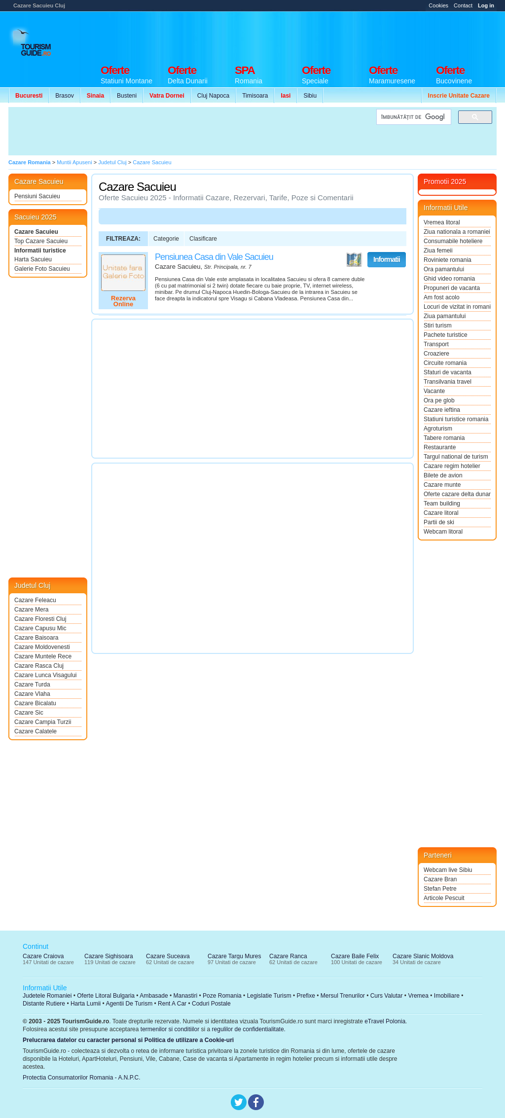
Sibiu (310, 95)
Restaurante (440, 447)
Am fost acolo (442, 297)
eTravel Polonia (384, 1021)
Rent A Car (172, 1003)
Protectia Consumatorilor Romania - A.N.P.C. (82, 1077)
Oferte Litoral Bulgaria (106, 995)
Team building (442, 503)
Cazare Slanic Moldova (423, 956)
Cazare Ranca (288, 956)
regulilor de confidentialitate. (249, 1029)
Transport (436, 344)
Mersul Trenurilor (343, 995)
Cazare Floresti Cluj (40, 618)
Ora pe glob (439, 400)
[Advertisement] (317, 35)
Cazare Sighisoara (108, 956)
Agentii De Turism (129, 1003)
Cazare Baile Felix (355, 956)
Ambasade (154, 995)
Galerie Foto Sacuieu (42, 268)
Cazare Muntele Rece (43, 656)
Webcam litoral (443, 531)
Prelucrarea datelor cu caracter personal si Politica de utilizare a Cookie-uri (128, 1040)
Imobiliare (447, 995)
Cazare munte (442, 484)
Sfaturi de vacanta (447, 372)
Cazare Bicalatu (35, 703)
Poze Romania (222, 995)
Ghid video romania (449, 278)
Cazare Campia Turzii (42, 722)
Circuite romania (445, 363)
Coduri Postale (211, 1003)
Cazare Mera (31, 609)
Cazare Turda (32, 684)
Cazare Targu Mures (234, 956)
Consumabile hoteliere (453, 241)
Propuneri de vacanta (452, 288)
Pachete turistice (446, 334)
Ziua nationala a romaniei (457, 231)
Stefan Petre (440, 888)
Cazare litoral (441, 512)
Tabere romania (444, 437)
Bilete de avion (443, 475)
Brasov (64, 95)
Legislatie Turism (269, 995)
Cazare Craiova (43, 956)
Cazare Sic (28, 712)
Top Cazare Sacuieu (41, 241)
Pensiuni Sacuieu (37, 196)
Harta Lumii (86, 1003)
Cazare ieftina (442, 409)
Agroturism (438, 428)
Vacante (434, 391)
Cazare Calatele (35, 731)
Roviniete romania (447, 259)
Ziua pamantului (445, 316)
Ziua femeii (438, 250)
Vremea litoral (442, 222)
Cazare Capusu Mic (40, 628)
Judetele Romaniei (47, 995)
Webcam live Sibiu (448, 869)
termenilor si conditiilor (170, 1029)
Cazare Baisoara (36, 637)
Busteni (127, 95)
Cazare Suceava (168, 956)
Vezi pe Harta (354, 260)
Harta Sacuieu (33, 259)
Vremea (418, 995)
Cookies (438, 5)
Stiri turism (438, 325)
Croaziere (436, 353)
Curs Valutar (386, 995)
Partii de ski (439, 522)
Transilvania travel (447, 381)
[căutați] (412, 117)
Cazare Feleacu (35, 600)
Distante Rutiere (44, 1003)
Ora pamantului (444, 269)
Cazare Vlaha (32, 693)
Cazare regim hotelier (452, 466)
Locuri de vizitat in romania (457, 306)
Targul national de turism (456, 456)
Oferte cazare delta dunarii (457, 494)
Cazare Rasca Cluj (39, 665)
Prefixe (306, 995)
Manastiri (185, 995)
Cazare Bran (440, 879)
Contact (463, 5)
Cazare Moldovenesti (42, 647)
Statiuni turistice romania (456, 419)
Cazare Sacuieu (36, 231)
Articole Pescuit (444, 898)
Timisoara (255, 95)
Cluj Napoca (213, 95)
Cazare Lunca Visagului (45, 675)
